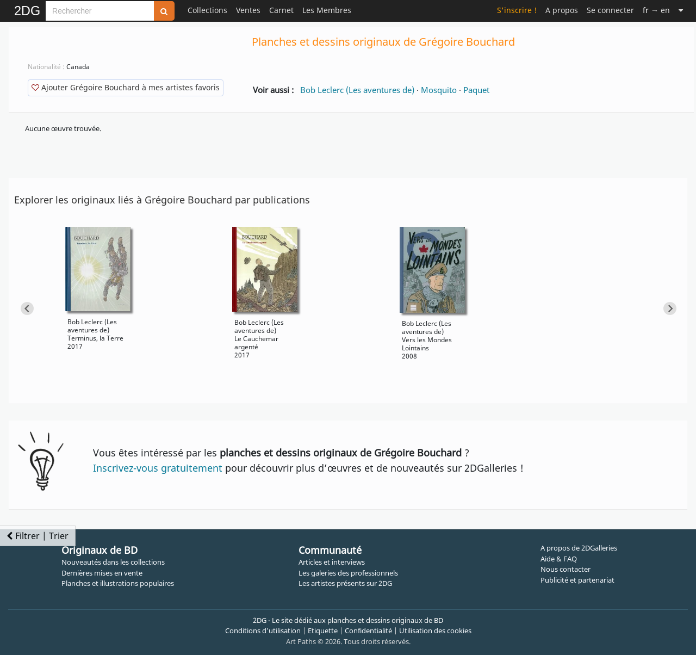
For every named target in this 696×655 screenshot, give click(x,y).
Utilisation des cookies (435, 630)
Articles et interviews (332, 562)
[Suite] (680, 10)
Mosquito (439, 89)
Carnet (281, 10)
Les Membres (326, 10)
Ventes (248, 10)
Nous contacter (565, 569)
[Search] (100, 11)
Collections (207, 10)
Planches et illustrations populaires (117, 583)
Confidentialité (368, 630)
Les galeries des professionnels (348, 573)
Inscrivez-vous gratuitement (157, 467)
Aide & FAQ (558, 559)
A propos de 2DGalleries (578, 548)
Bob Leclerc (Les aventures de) (357, 89)
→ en (656, 10)
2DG (27, 11)
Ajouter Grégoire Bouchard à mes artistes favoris (126, 87)
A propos (561, 10)
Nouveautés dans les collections (113, 562)
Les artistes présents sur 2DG (345, 583)
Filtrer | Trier (38, 536)
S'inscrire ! (517, 10)
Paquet (476, 89)
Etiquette (323, 630)
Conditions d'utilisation (263, 630)
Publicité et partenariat (577, 580)
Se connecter (610, 10)
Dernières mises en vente (101, 573)
